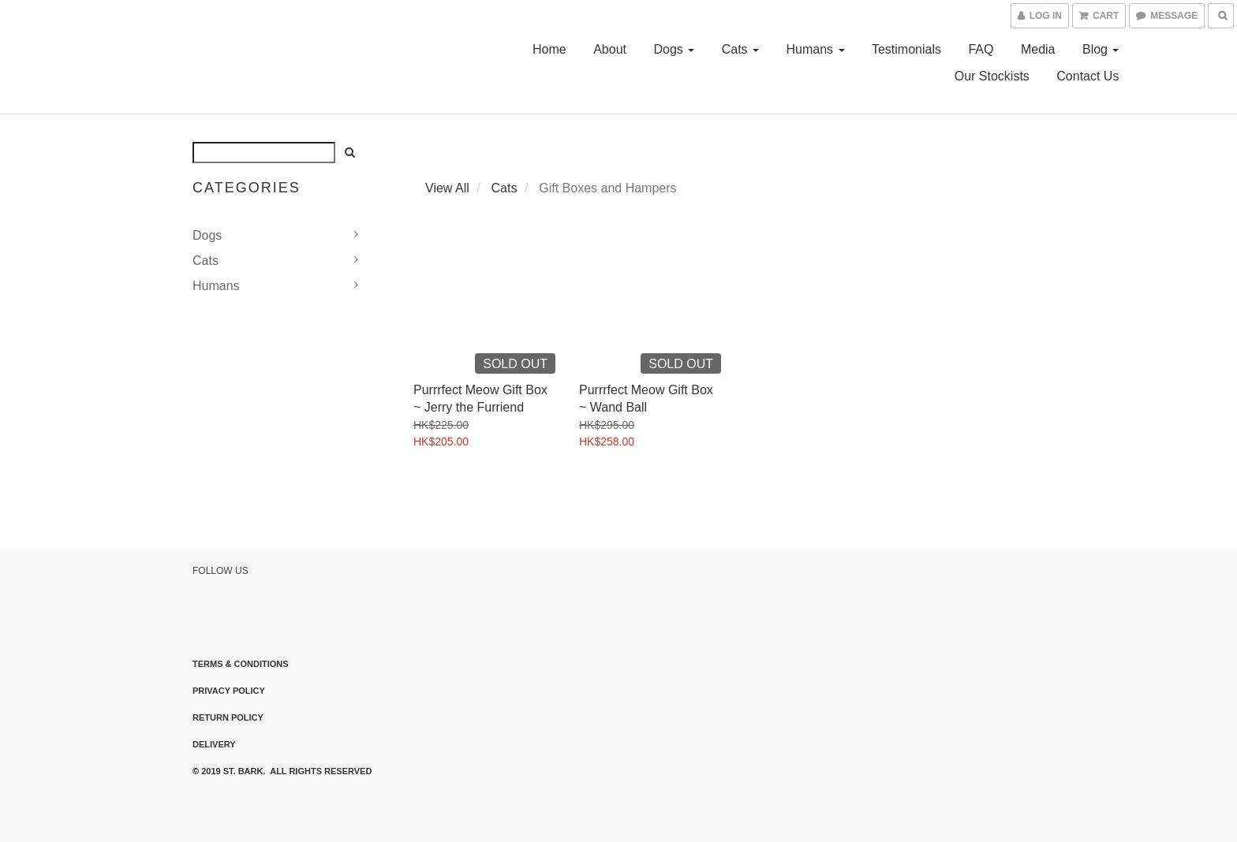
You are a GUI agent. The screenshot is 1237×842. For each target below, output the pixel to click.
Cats (740, 49)
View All (447, 188)
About (609, 49)
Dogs (673, 49)
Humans (815, 49)
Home (549, 49)
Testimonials (906, 49)
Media (1038, 49)
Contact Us (1087, 76)
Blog (1100, 49)
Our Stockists (992, 76)
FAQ (980, 49)
